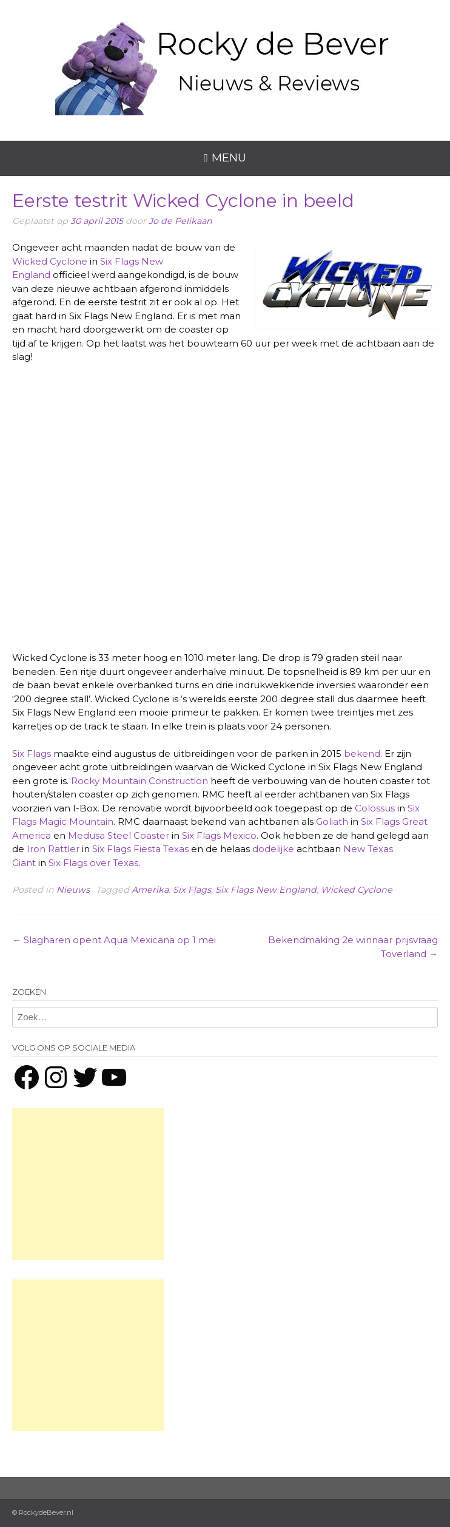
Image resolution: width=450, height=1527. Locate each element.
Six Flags (31, 753)
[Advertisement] (88, 1184)
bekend (362, 753)
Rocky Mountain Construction (139, 781)
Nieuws (73, 889)
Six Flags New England (266, 889)
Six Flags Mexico (219, 835)
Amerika (150, 889)
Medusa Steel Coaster (118, 835)
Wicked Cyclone (49, 261)
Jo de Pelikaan (180, 220)
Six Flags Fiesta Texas (140, 849)
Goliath (332, 821)
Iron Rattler (53, 849)
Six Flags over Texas (93, 862)
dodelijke (273, 849)
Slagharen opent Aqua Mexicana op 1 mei (114, 940)
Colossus (375, 808)
